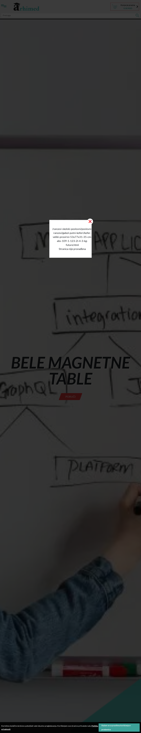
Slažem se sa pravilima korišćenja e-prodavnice (116, 727)
